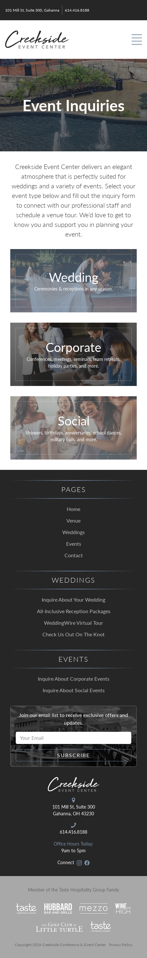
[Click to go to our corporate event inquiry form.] (73, 354)
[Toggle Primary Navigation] (137, 39)
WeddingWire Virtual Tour (73, 622)
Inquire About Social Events (74, 690)
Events (73, 543)
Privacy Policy (120, 944)
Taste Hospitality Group (82, 889)
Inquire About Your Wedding (73, 599)
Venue (73, 520)
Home (73, 509)
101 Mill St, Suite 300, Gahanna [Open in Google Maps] (32, 10)
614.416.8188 (77, 10)
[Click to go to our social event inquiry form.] (73, 428)
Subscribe (73, 755)
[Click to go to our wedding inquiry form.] (73, 280)
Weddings (73, 532)
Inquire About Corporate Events (73, 678)
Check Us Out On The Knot (73, 634)
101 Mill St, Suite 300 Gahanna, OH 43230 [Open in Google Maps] (73, 810)
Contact (74, 555)
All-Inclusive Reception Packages (73, 611)
